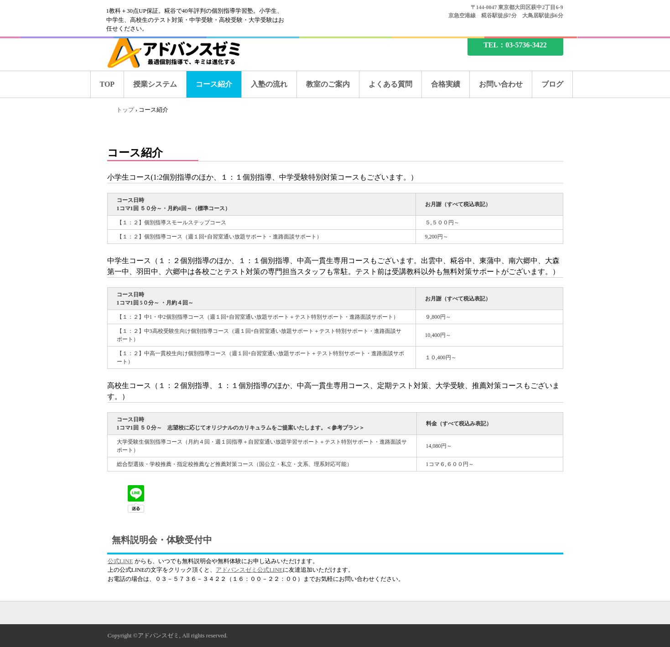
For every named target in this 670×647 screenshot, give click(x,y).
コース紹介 (214, 84)
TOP (107, 84)
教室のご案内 (328, 84)
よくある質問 (390, 84)
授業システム (155, 84)
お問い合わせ (501, 84)
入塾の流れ (269, 84)
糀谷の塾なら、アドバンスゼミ (181, 51)
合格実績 (445, 84)
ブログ (552, 84)
